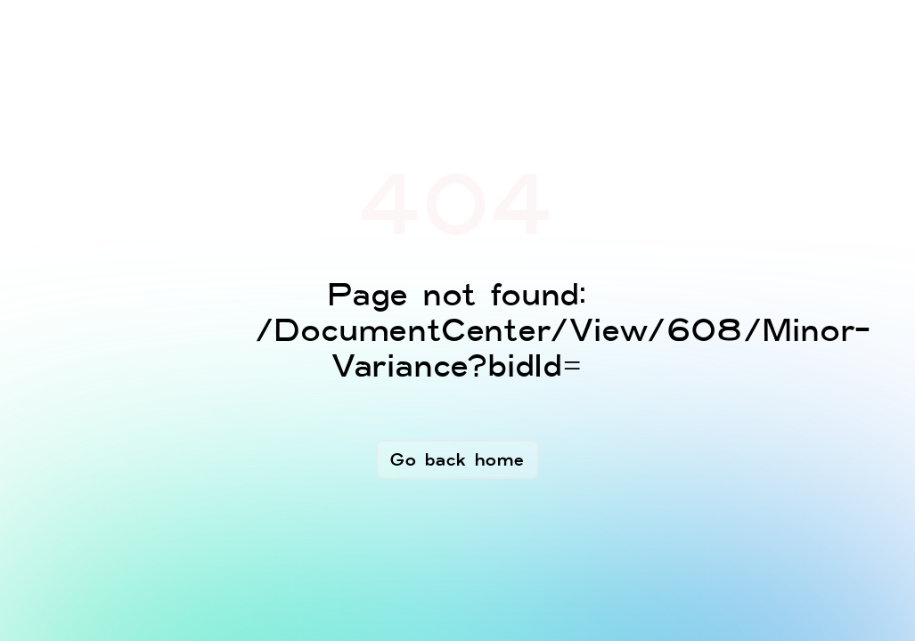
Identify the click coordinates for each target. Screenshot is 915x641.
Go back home (457, 459)
